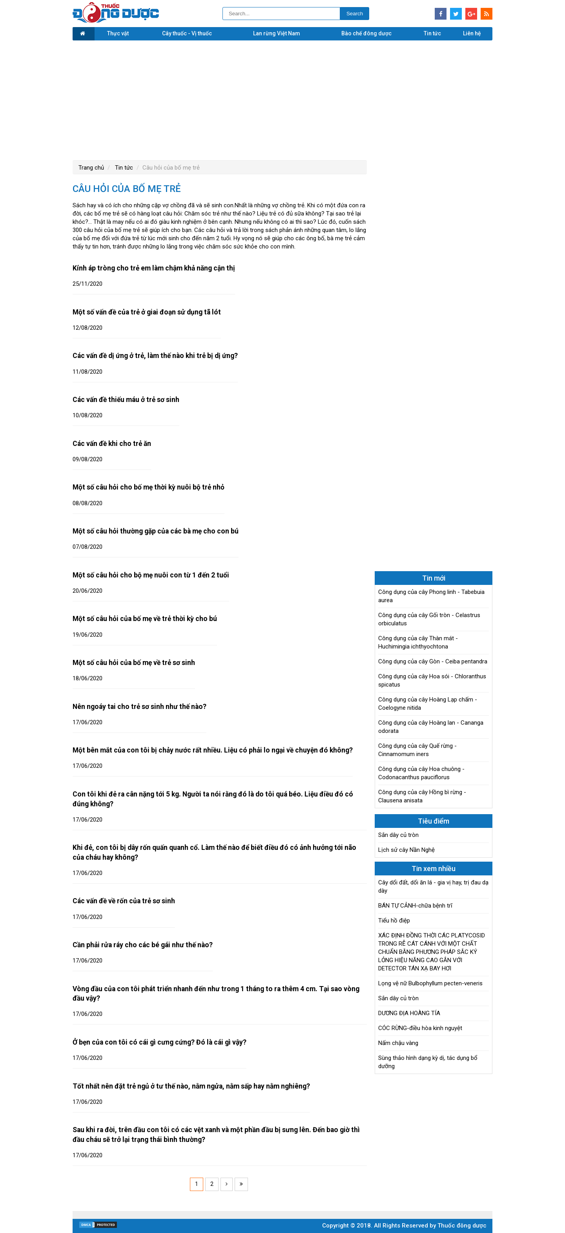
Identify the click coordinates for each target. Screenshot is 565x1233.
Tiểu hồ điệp (394, 920)
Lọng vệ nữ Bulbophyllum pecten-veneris (430, 983)
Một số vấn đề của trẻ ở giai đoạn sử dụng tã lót (147, 312)
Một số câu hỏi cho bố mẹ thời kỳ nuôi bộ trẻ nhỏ (148, 487)
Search (354, 13)
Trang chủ (91, 167)
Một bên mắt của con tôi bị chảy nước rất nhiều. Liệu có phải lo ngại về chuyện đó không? (213, 750)
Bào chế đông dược (366, 33)
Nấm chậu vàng (398, 1043)
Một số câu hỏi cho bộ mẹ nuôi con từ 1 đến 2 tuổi (151, 575)
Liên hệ (472, 33)
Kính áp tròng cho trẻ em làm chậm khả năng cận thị (154, 268)
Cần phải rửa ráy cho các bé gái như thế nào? (143, 945)
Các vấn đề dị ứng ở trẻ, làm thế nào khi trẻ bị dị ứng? (155, 356)
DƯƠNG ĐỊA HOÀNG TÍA (409, 1013)
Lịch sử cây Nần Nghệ (406, 849)
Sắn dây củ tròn (398, 834)
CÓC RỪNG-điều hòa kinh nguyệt (420, 1028)
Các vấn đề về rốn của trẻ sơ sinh (124, 901)
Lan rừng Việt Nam (276, 33)
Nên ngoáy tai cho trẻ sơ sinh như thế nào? (139, 707)
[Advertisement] (282, 99)
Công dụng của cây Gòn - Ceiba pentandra (432, 661)
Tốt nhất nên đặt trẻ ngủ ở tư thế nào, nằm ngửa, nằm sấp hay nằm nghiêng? (191, 1086)
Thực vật (118, 33)
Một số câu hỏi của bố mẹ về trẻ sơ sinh (134, 663)
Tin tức (432, 33)
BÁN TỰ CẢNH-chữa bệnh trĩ (415, 905)
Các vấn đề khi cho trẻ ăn (112, 444)
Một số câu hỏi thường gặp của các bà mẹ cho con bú (156, 531)
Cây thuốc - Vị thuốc (187, 33)
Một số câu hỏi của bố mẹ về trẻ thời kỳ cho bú (145, 619)
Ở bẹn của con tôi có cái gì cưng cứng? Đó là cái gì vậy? (159, 1042)
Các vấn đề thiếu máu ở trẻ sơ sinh (126, 400)
